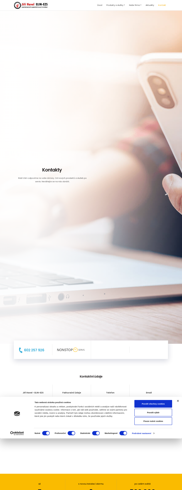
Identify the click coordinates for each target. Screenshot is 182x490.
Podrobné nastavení (141, 485)
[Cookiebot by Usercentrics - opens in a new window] (17, 485)
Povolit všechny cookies (153, 455)
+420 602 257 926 (110, 398)
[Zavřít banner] (178, 452)
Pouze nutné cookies (153, 472)
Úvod (99, 5)
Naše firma (134, 5)
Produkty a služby (114, 5)
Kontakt (162, 5)
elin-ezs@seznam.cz (149, 398)
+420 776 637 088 (110, 401)
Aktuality (150, 5)
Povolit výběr (153, 464)
